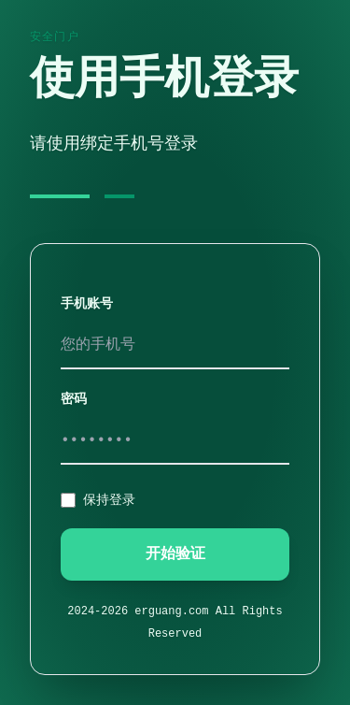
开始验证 (175, 554)
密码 (74, 399)
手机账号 (87, 303)
